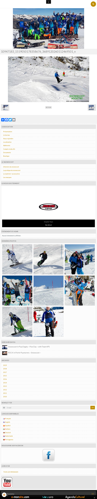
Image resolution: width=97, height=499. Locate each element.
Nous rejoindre (8, 138)
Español (6, 425)
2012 (5, 390)
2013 (5, 386)
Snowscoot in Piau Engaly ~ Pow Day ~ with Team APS (29, 347)
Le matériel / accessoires (11, 174)
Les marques (7, 177)
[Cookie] (4, 495)
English (6, 422)
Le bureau (6, 135)
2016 (5, 379)
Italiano (6, 429)
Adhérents (6, 145)
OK (93, 407)
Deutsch (7, 432)
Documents (7, 152)
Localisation (7, 142)
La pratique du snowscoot (11, 170)
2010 (5, 396)
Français (7, 418)
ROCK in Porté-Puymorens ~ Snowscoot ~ (24, 353)
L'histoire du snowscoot (11, 167)
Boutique (6, 156)
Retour (48, 107)
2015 (5, 376)
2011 (5, 393)
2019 (5, 365)
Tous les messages (10, 472)
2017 (5, 372)
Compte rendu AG (9, 149)
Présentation (7, 131)
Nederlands (8, 436)
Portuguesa (8, 439)
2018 (5, 369)
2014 (5, 383)
